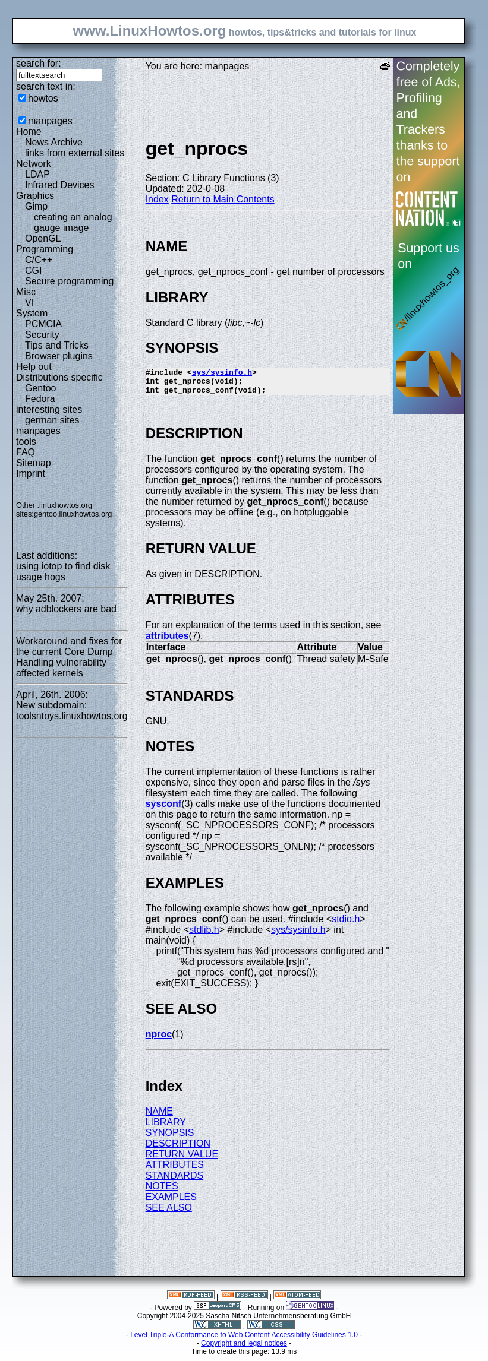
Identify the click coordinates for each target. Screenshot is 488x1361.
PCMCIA (43, 324)
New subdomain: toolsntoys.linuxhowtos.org (72, 710)
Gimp (36, 206)
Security (42, 335)
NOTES (162, 1191)
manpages (50, 121)
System (32, 313)
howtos (43, 98)
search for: (38, 63)
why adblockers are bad (66, 609)
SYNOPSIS (170, 1138)
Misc (26, 292)
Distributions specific (59, 377)
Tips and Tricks (57, 345)
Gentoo (40, 388)
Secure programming (69, 281)
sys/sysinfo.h (222, 373)
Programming (44, 249)
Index (157, 199)
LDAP (37, 174)
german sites (52, 420)
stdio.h (346, 924)
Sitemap (33, 463)
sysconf (163, 809)
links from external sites (74, 153)
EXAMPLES (171, 1202)
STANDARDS (175, 1181)
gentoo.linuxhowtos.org (73, 513)
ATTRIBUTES (175, 1170)
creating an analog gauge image (73, 222)
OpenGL (43, 238)
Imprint (30, 474)
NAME (159, 1117)
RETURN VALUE (182, 1159)
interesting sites (49, 409)
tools (26, 441)
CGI (33, 270)
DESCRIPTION (178, 1149)
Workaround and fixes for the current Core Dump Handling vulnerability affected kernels (69, 657)
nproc (159, 1039)
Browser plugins (59, 356)
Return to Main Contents (222, 199)
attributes (167, 641)
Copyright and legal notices (244, 1348)
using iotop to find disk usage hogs (63, 571)
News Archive (54, 142)
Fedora (40, 399)
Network (33, 164)
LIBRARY (166, 1127)
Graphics (35, 196)
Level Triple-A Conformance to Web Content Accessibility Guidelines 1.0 (244, 1340)
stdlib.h (204, 935)
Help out (34, 367)
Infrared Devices (60, 185)
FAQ (25, 452)
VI (29, 302)
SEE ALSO (169, 1213)
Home (29, 131)
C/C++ (38, 260)
